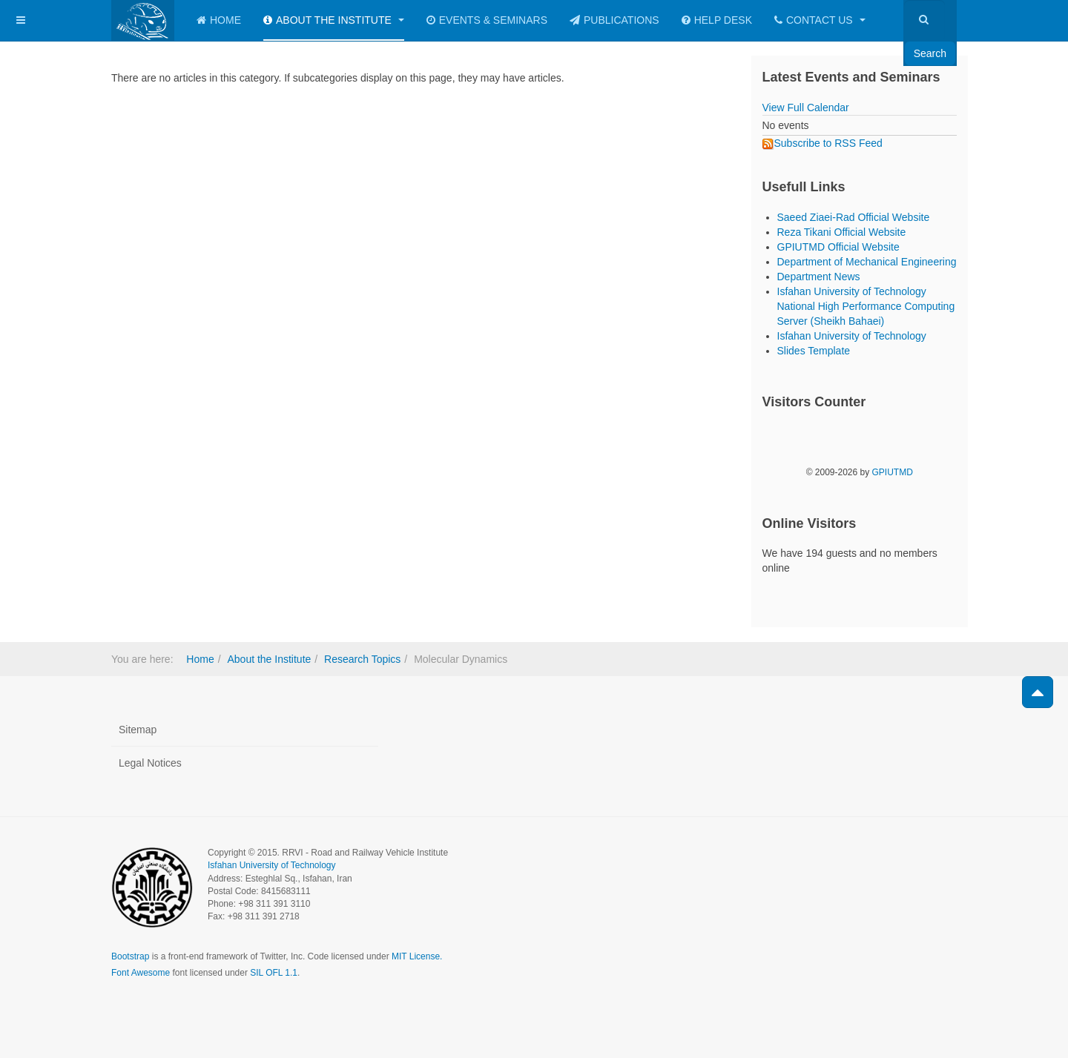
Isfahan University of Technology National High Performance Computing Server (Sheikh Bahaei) (866, 306)
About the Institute (333, 20)
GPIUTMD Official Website (838, 247)
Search (930, 53)
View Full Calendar (805, 107)
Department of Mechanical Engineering (867, 262)
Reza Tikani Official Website (841, 232)
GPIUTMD (892, 472)
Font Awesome (140, 973)
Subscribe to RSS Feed (822, 143)
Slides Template (814, 351)
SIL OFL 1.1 (273, 973)
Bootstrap (130, 956)
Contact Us (820, 20)
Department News (818, 276)
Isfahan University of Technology (851, 336)
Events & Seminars (486, 20)
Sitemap (137, 729)
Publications (614, 20)
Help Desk (717, 20)
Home (219, 20)
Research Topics (362, 659)
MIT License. (417, 956)
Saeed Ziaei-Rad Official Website (853, 217)
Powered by (889, 865)
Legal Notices (150, 763)
